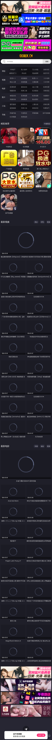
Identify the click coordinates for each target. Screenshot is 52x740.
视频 (3, 80)
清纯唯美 (24, 99)
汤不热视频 (46, 113)
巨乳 (42, 222)
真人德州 (24, 69)
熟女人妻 (13, 82)
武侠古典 (46, 104)
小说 (3, 106)
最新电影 (5, 446)
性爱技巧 (46, 108)
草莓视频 (35, 113)
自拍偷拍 (24, 78)
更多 (48, 222)
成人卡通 (35, 87)
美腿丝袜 (13, 99)
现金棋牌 (35, 73)
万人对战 (35, 69)
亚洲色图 (24, 96)
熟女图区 (35, 99)
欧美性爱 (46, 87)
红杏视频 (13, 117)
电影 (3, 88)
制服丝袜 (13, 91)
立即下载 (41, 735)
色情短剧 (24, 117)
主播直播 (35, 82)
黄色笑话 (35, 108)
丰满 (36, 446)
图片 (3, 97)
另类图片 (46, 99)
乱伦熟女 (35, 91)
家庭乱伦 (24, 104)
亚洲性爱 (13, 87)
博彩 (3, 71)
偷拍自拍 (24, 87)
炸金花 (24, 73)
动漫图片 (46, 96)
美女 (36, 222)
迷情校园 (13, 108)
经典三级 (24, 91)
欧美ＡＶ (35, 78)
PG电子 (12, 69)
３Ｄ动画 (46, 78)
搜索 (46, 61)
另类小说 (24, 108)
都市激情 (13, 104)
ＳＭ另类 (46, 82)
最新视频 (5, 221)
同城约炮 (13, 113)
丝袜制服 (24, 82)
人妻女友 (35, 104)
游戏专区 (46, 69)
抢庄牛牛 (46, 73)
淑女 (42, 446)
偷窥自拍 (13, 96)
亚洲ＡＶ (13, 78)
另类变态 (46, 91)
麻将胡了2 (12, 73)
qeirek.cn (26, 56)
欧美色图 (35, 96)
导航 (3, 114)
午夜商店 (24, 113)
